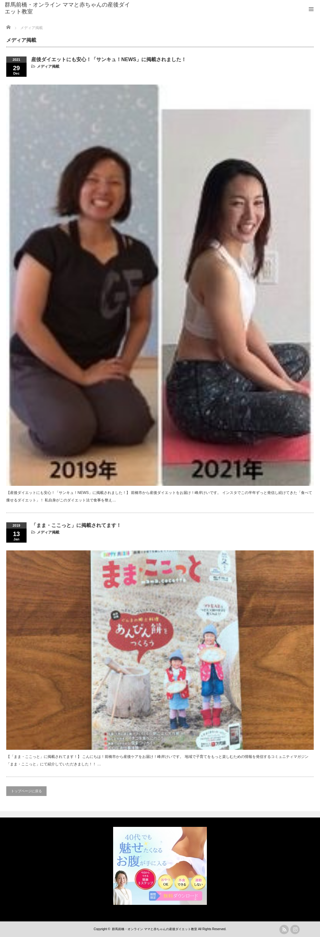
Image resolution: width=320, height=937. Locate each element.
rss (284, 929)
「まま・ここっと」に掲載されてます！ (76, 525)
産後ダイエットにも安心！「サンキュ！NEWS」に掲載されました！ (108, 59)
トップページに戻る (26, 791)
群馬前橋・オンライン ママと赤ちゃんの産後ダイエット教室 (67, 8)
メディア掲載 (48, 66)
